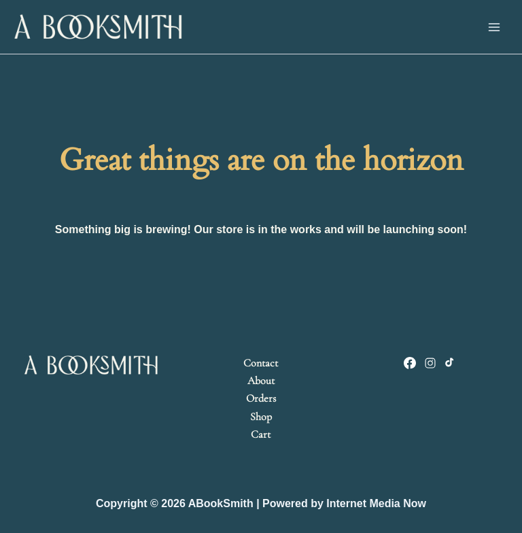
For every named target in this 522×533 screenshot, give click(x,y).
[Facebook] (410, 363)
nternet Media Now (378, 503)
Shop (261, 417)
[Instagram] (430, 363)
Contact (260, 363)
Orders (261, 398)
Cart (261, 434)
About (261, 381)
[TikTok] (451, 363)
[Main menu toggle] (494, 26)
